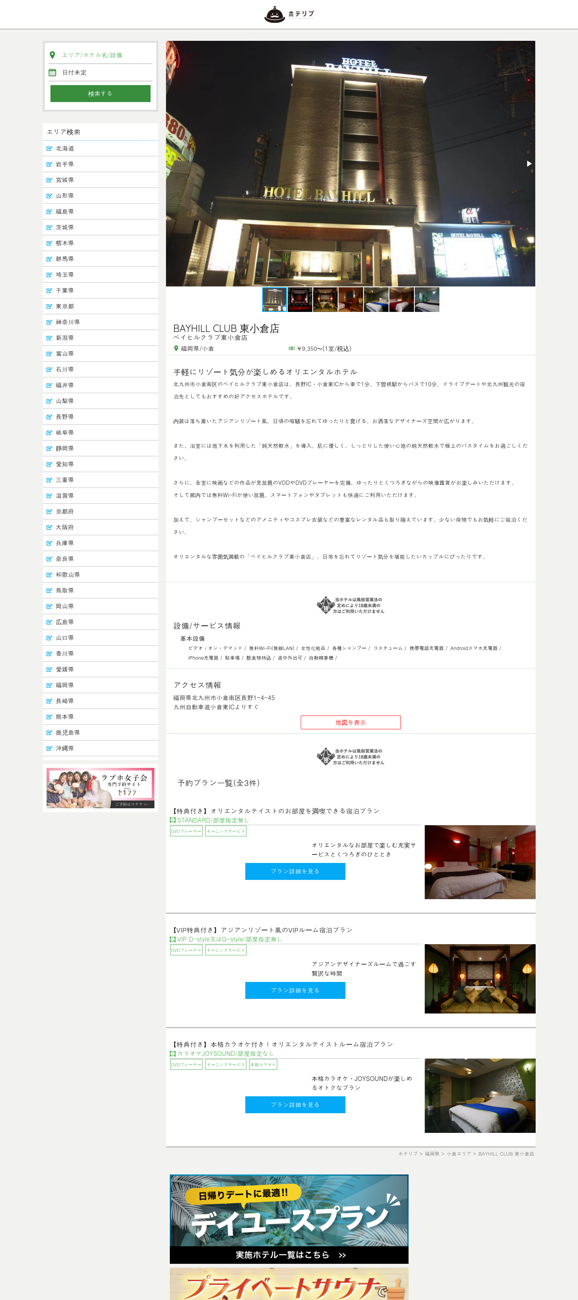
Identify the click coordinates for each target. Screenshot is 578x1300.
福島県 (65, 211)
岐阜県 (65, 432)
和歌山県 (68, 574)
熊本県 (65, 716)
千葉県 (65, 290)
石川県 (65, 369)
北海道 (65, 148)
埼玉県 (65, 274)
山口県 (65, 637)
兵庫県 (65, 542)
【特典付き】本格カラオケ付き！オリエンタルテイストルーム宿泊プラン (282, 1044)
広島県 (65, 621)
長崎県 (65, 700)
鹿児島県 (68, 732)
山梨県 (65, 400)
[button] (529, 163)
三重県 (65, 479)
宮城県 (65, 179)
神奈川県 (68, 321)
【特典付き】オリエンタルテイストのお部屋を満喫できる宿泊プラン (275, 811)
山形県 (65, 195)
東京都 (65, 306)
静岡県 (65, 448)
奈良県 (65, 558)
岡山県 (65, 605)
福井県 (65, 384)
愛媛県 (65, 669)
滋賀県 (65, 495)
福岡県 (65, 684)
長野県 (65, 416)
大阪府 (65, 527)
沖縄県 (65, 748)
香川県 (65, 653)
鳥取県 (65, 590)
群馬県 (65, 258)
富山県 (65, 353)
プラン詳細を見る (295, 871)
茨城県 (65, 227)
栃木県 (65, 242)
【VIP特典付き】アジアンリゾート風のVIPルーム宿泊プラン (261, 930)
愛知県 (65, 463)
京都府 (65, 511)
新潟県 (65, 337)
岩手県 (65, 163)
